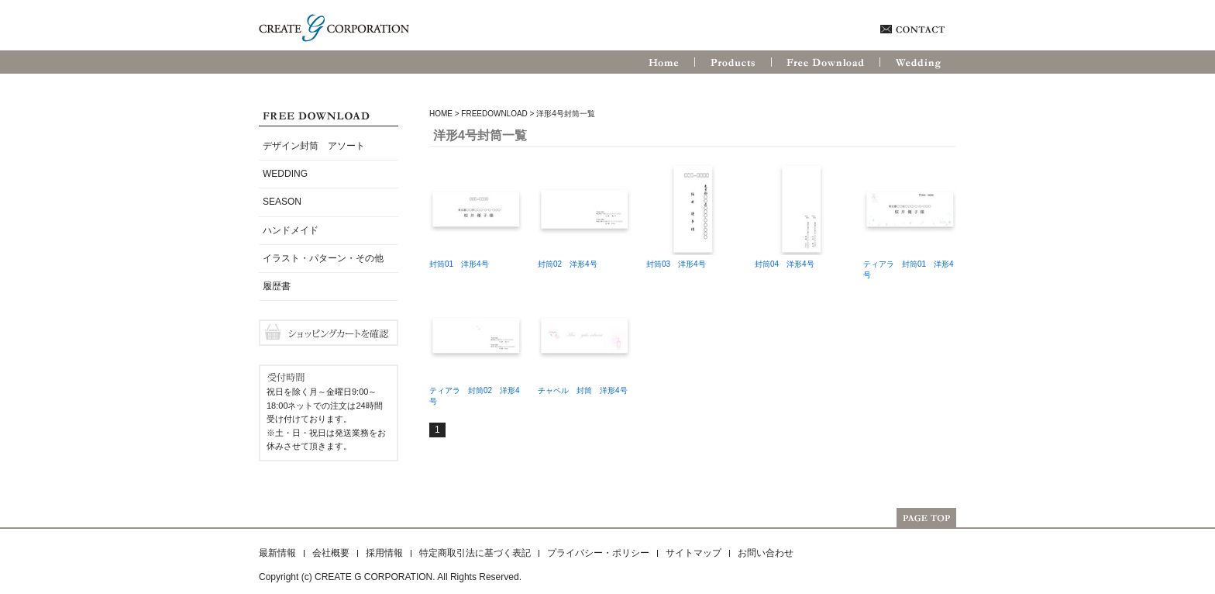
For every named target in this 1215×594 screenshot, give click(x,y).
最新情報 (277, 552)
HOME (441, 113)
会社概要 (330, 552)
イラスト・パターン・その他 (323, 258)
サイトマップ (693, 552)
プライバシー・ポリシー (598, 552)
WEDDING (285, 173)
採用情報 (384, 552)
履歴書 (277, 286)
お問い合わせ (765, 552)
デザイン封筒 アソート (314, 145)
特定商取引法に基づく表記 (475, 552)
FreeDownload (494, 113)
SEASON (282, 201)
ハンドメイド (290, 230)
